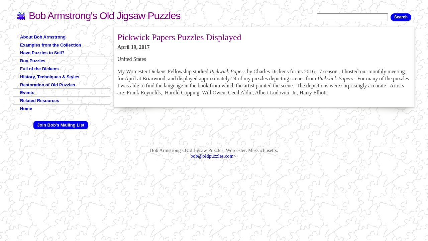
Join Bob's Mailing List (60, 125)
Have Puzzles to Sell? (42, 52)
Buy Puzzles (32, 60)
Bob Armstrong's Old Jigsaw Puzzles (105, 15)
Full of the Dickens (39, 68)
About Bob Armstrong (43, 36)
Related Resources (39, 100)
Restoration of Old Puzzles (47, 84)
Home (26, 108)
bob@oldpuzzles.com (214, 156)
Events (27, 92)
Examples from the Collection (50, 45)
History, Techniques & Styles (49, 76)
